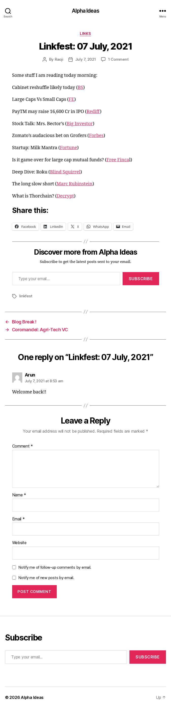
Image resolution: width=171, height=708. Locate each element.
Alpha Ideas (85, 10)
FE (71, 99)
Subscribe (141, 278)
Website (19, 543)
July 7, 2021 (85, 59)
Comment (22, 446)
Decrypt (65, 196)
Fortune (68, 148)
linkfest (25, 296)
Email (18, 519)
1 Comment (118, 59)
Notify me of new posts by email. (46, 577)
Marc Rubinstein (74, 184)
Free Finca (117, 160)
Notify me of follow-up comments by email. (54, 567)
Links (85, 33)
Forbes (96, 136)
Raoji (59, 59)
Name (19, 495)
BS (80, 88)
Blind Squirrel (65, 172)
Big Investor (80, 124)
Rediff (93, 112)
